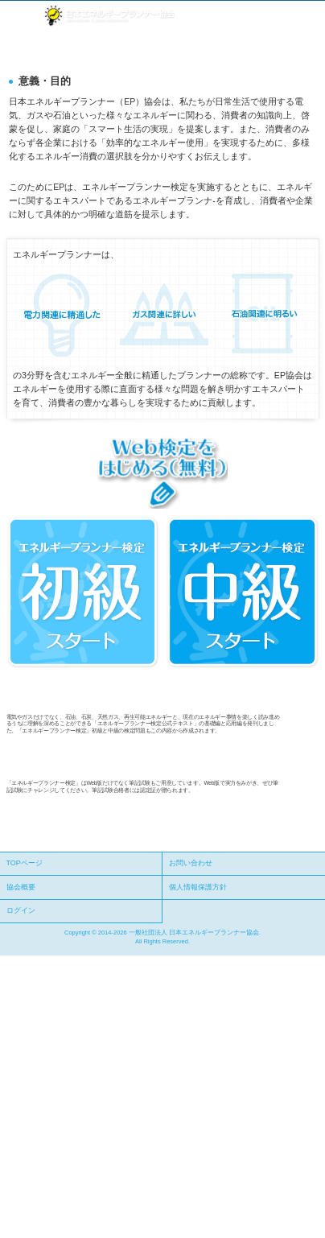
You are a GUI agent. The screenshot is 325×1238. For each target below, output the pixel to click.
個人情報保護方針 (198, 887)
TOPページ (24, 863)
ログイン (20, 910)
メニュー (18, 16)
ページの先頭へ (291, 843)
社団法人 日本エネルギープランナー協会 (109, 16)
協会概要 (20, 887)
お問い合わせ (190, 863)
